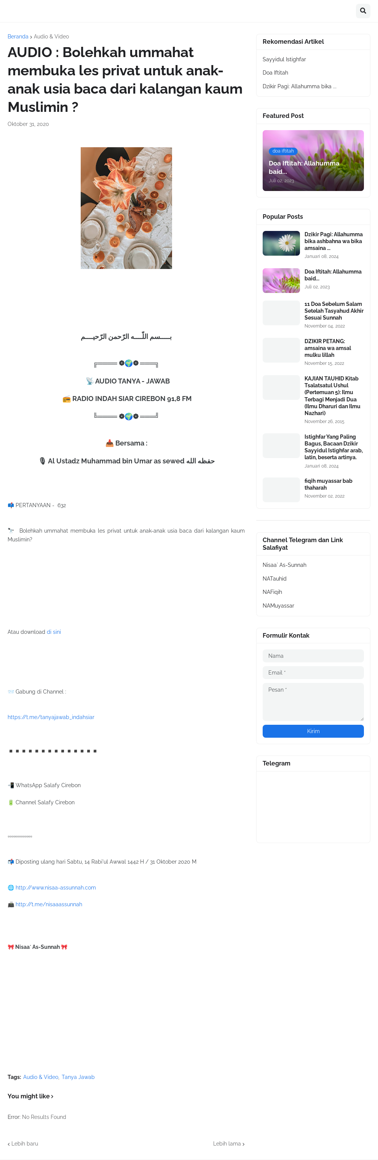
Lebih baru (24, 1144)
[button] (363, 11)
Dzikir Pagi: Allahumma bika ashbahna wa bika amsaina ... (334, 241)
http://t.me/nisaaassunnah (49, 904)
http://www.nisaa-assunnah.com (56, 888)
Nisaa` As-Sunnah (284, 565)
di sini (54, 632)
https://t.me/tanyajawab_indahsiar (51, 717)
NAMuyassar (278, 606)
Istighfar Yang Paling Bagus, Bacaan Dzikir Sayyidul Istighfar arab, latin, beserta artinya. (334, 447)
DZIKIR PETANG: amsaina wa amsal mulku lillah (328, 348)
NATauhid (275, 579)
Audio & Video (51, 36)
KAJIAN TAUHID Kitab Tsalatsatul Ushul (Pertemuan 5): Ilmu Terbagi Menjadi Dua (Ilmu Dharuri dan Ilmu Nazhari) (332, 396)
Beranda (18, 36)
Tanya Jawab (78, 1077)
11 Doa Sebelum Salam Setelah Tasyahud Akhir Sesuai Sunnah (334, 311)
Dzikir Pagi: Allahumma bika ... (300, 86)
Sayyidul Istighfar (284, 59)
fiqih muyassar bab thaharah (328, 484)
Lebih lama (227, 1144)
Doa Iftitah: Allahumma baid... (333, 275)
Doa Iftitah (275, 73)
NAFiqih (272, 592)
